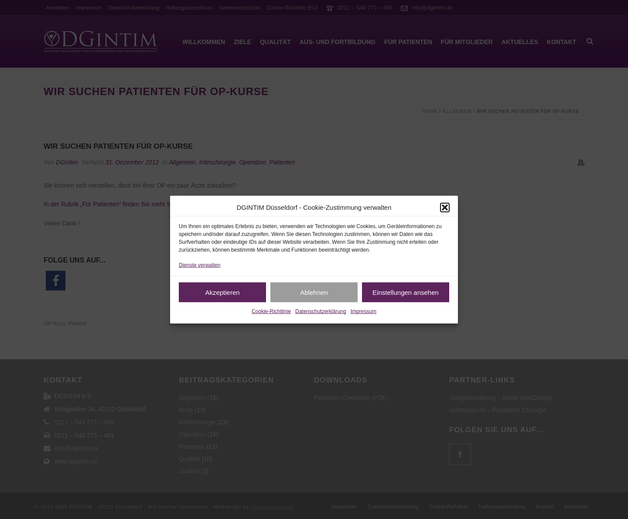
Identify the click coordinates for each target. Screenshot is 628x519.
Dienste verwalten (199, 265)
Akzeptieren (222, 292)
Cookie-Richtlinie (271, 311)
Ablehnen (314, 292)
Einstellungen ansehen (405, 292)
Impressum (363, 311)
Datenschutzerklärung (320, 311)
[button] (444, 207)
